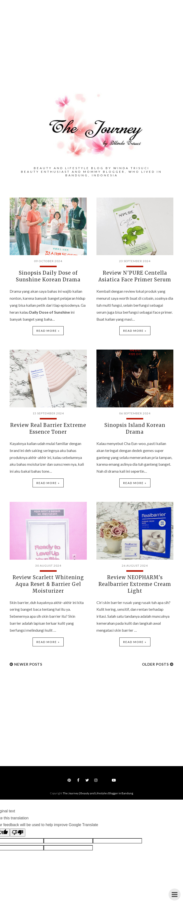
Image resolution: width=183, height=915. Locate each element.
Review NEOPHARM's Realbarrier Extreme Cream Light (134, 584)
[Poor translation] (17, 833)
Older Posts (155, 664)
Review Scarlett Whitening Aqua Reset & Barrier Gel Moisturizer (48, 584)
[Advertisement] (91, 53)
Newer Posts (28, 664)
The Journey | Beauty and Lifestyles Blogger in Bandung (98, 793)
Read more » (48, 330)
